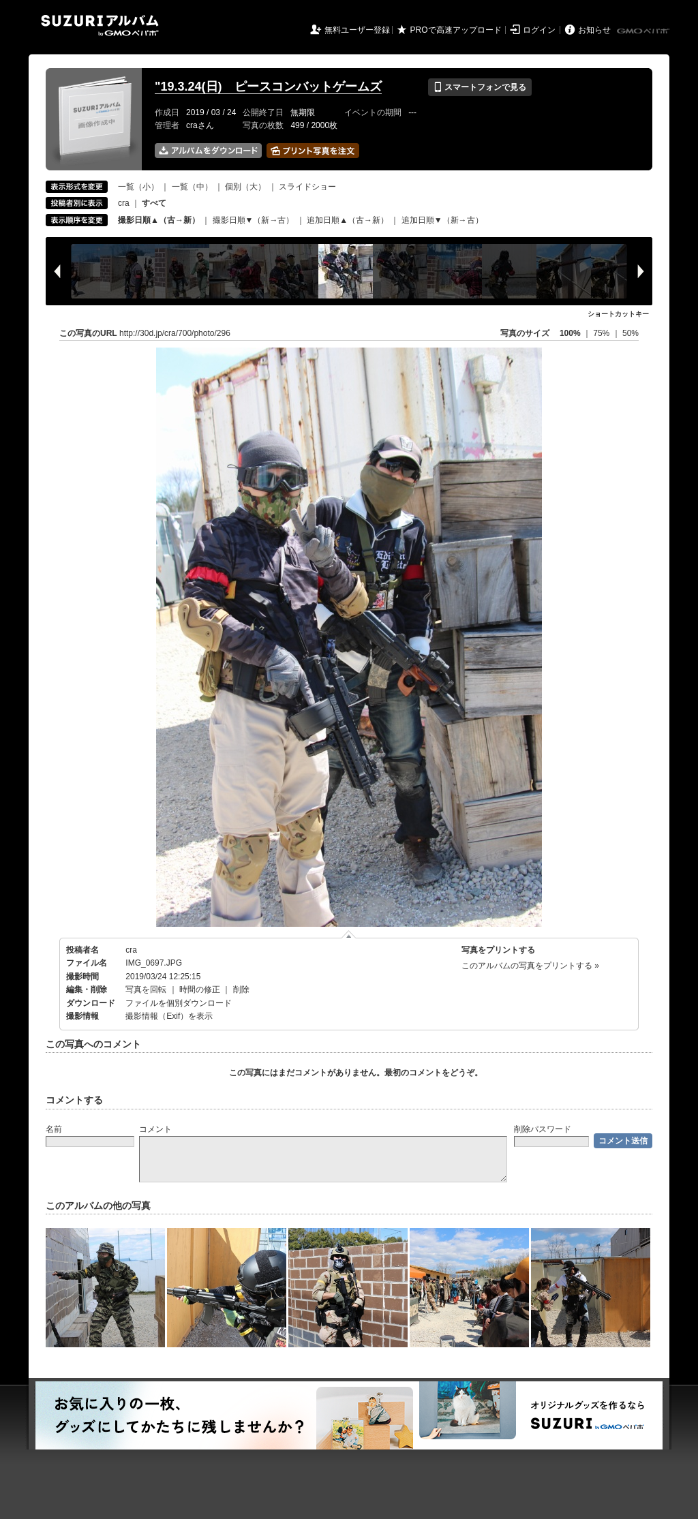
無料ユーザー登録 (357, 30)
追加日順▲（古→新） (348, 220)
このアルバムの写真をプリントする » (530, 965)
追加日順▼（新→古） (442, 220)
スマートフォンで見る (480, 87)
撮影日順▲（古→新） (159, 220)
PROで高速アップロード (456, 30)
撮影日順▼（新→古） (253, 220)
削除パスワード (542, 1129)
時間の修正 (199, 989)
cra (124, 203)
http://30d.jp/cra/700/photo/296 (174, 333)
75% (602, 333)
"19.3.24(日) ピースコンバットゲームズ (268, 86)
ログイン (539, 30)
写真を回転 (145, 989)
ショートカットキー (618, 314)
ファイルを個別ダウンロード (178, 1003)
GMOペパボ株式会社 (644, 31)
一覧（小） (138, 186)
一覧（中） (192, 186)
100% (570, 333)
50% (630, 333)
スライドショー (307, 186)
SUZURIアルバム (100, 25)
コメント (155, 1129)
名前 (54, 1129)
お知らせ (594, 30)
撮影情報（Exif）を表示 (169, 1016)
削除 (241, 989)
